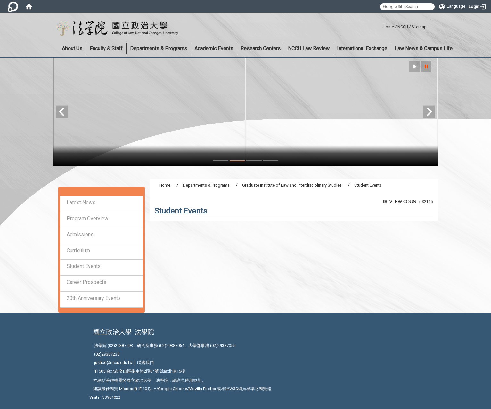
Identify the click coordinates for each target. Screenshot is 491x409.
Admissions (80, 234)
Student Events (84, 266)
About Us (72, 48)
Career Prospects (86, 282)
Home (388, 26)
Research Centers (261, 48)
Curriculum (78, 250)
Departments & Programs (158, 48)
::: (380, 25)
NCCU (402, 26)
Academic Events (213, 48)
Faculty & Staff (106, 48)
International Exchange (362, 48)
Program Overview (87, 218)
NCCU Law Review (309, 48)
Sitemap (419, 26)
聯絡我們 (145, 362)
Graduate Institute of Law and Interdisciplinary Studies (292, 185)
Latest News (81, 202)
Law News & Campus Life (424, 48)
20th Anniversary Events (94, 298)
